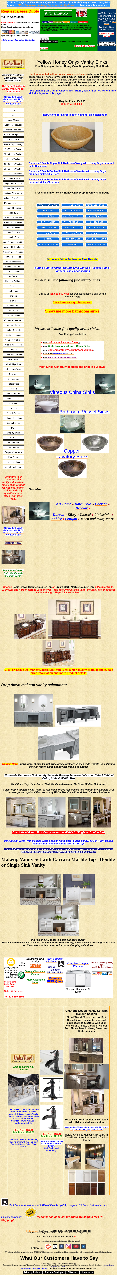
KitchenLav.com (32, 1231)
